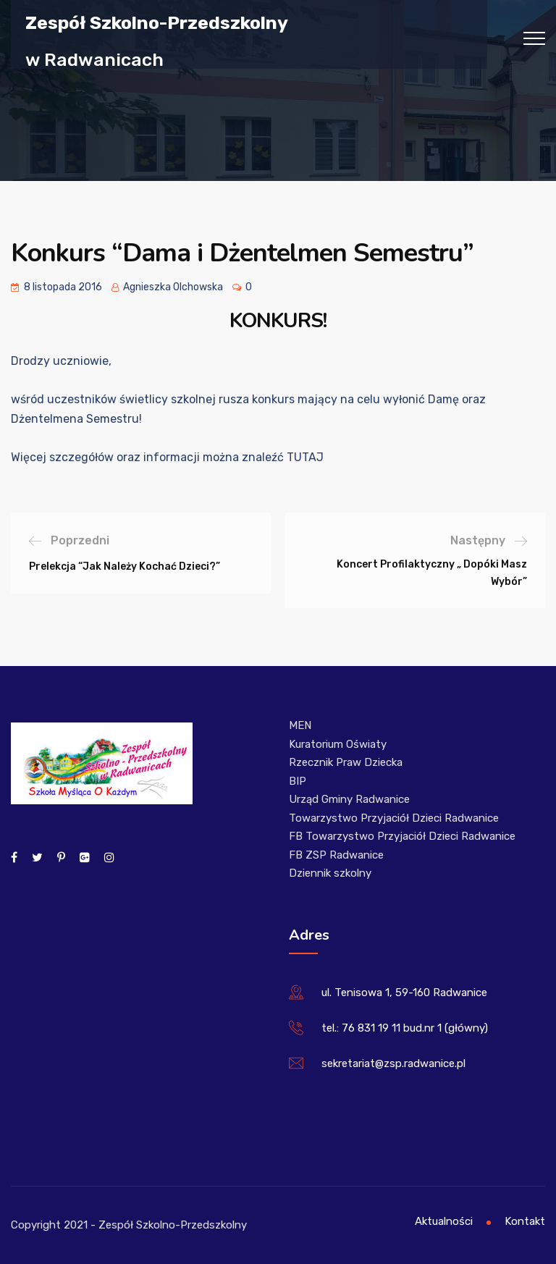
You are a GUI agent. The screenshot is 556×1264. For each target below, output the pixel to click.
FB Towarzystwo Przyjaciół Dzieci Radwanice (402, 836)
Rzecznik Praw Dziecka (346, 762)
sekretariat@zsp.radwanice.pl (393, 1063)
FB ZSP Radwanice (336, 854)
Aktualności (444, 1221)
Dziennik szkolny (330, 873)
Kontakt (525, 1221)
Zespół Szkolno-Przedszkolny (156, 22)
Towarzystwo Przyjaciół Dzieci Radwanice (394, 818)
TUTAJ (305, 457)
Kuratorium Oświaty (338, 744)
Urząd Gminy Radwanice (349, 799)
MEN (300, 725)
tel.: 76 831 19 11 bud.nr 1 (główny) (404, 1028)
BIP (297, 781)
